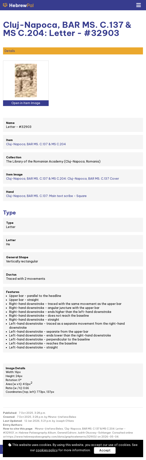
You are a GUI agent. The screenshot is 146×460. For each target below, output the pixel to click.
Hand (10, 192)
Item (9, 140)
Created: (9, 417)
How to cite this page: (18, 428)
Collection (13, 157)
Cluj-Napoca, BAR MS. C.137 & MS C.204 (36, 144)
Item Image (14, 174)
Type (9, 223)
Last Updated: (12, 421)
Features (12, 292)
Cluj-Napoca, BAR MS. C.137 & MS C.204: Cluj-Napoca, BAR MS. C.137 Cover (62, 178)
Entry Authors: (13, 425)
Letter (11, 240)
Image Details (15, 368)
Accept (104, 450)
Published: (10, 413)
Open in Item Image (25, 103)
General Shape (17, 257)
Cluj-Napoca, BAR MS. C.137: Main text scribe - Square (46, 196)
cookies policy (47, 450)
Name (10, 123)
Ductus (11, 274)
